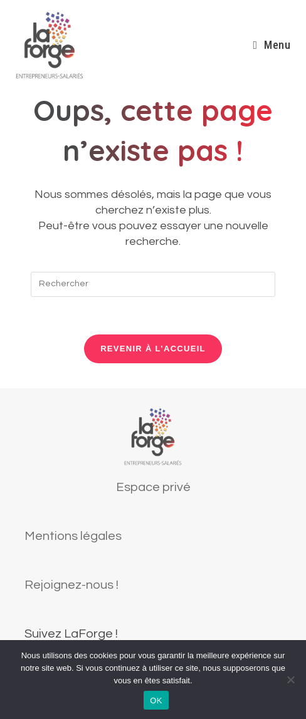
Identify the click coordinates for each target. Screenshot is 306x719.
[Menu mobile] (271, 45)
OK (156, 700)
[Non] (290, 679)
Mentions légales (73, 536)
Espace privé (153, 487)
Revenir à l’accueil (153, 348)
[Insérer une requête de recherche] (153, 284)
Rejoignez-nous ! (71, 585)
